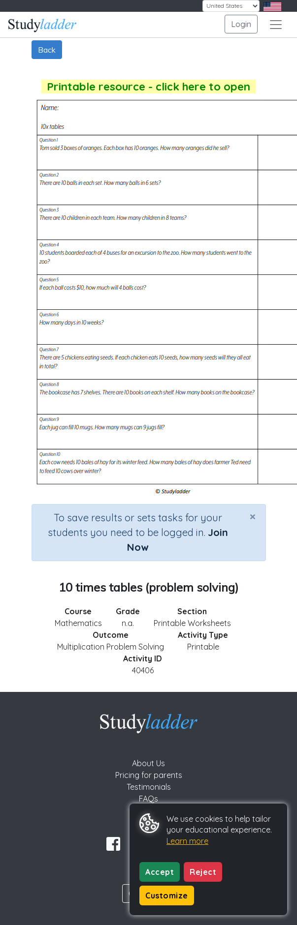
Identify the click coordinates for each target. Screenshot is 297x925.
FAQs (148, 799)
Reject (203, 872)
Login (241, 24)
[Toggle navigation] (276, 24)
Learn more (187, 841)
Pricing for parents (148, 775)
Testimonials (149, 787)
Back (47, 50)
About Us (148, 763)
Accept (159, 872)
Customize (166, 895)
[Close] (252, 516)
